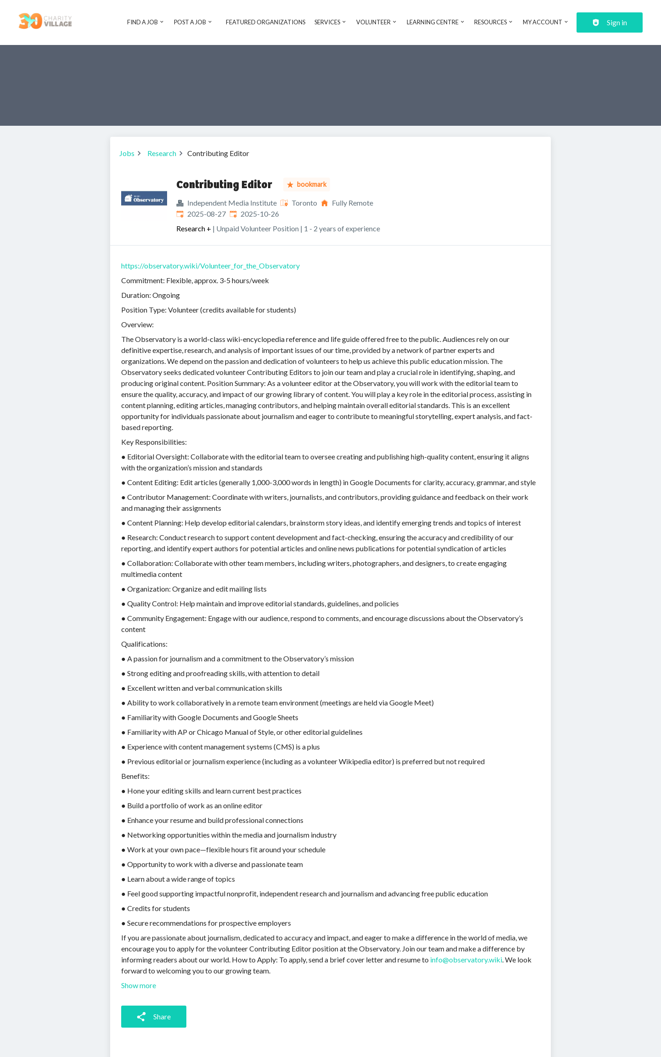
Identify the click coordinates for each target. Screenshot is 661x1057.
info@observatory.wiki (466, 959)
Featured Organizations (265, 22)
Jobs (126, 153)
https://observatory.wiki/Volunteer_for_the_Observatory (210, 265)
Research (161, 153)
